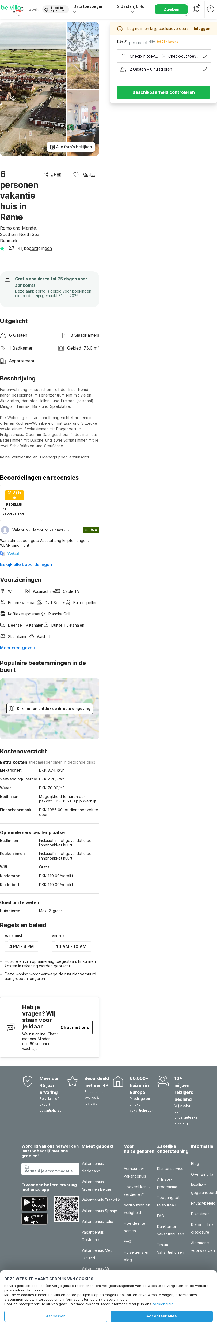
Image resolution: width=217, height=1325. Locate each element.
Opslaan (85, 174)
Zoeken (171, 9)
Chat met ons (74, 1027)
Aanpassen (56, 1316)
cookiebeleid (162, 1304)
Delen (52, 174)
